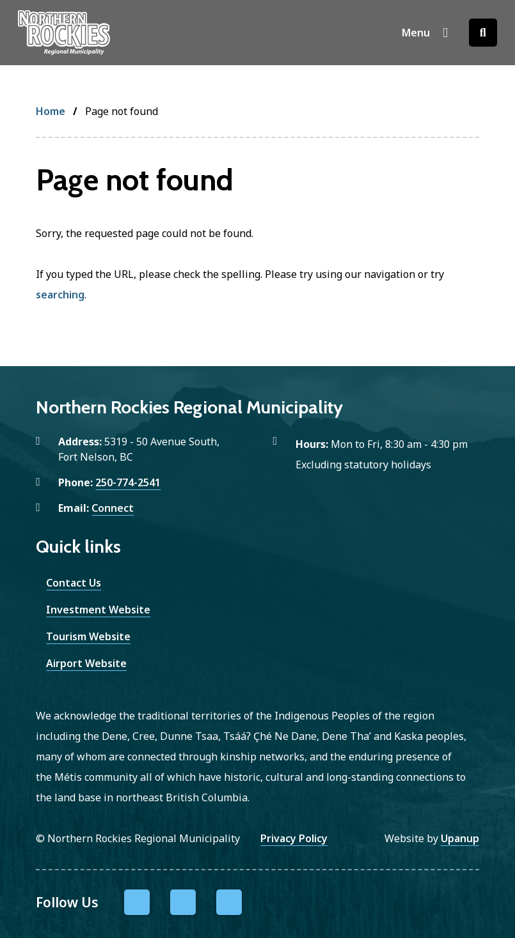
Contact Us (73, 583)
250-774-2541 (128, 482)
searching (60, 295)
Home (50, 111)
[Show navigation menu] (425, 33)
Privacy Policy (294, 838)
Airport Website (86, 663)
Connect (112, 508)
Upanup (460, 838)
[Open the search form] (483, 33)
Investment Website (98, 610)
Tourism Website (88, 636)
